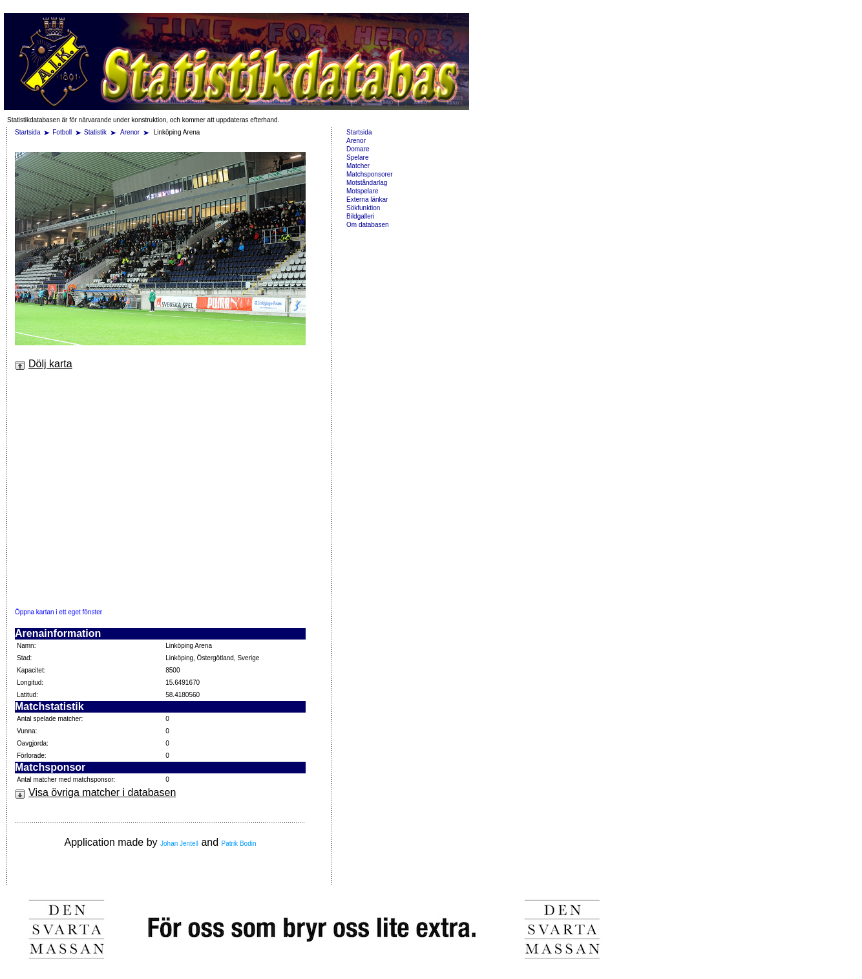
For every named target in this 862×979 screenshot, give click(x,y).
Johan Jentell (179, 843)
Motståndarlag (366, 182)
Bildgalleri (360, 216)
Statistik (95, 132)
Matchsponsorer (369, 174)
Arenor (131, 132)
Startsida (27, 132)
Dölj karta (43, 363)
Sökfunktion (363, 207)
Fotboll (62, 132)
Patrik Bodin (239, 843)
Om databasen (367, 224)
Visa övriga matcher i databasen (95, 792)
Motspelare (362, 191)
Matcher (358, 165)
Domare (358, 149)
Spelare (357, 157)
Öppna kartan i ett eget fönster (58, 612)
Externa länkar (367, 199)
